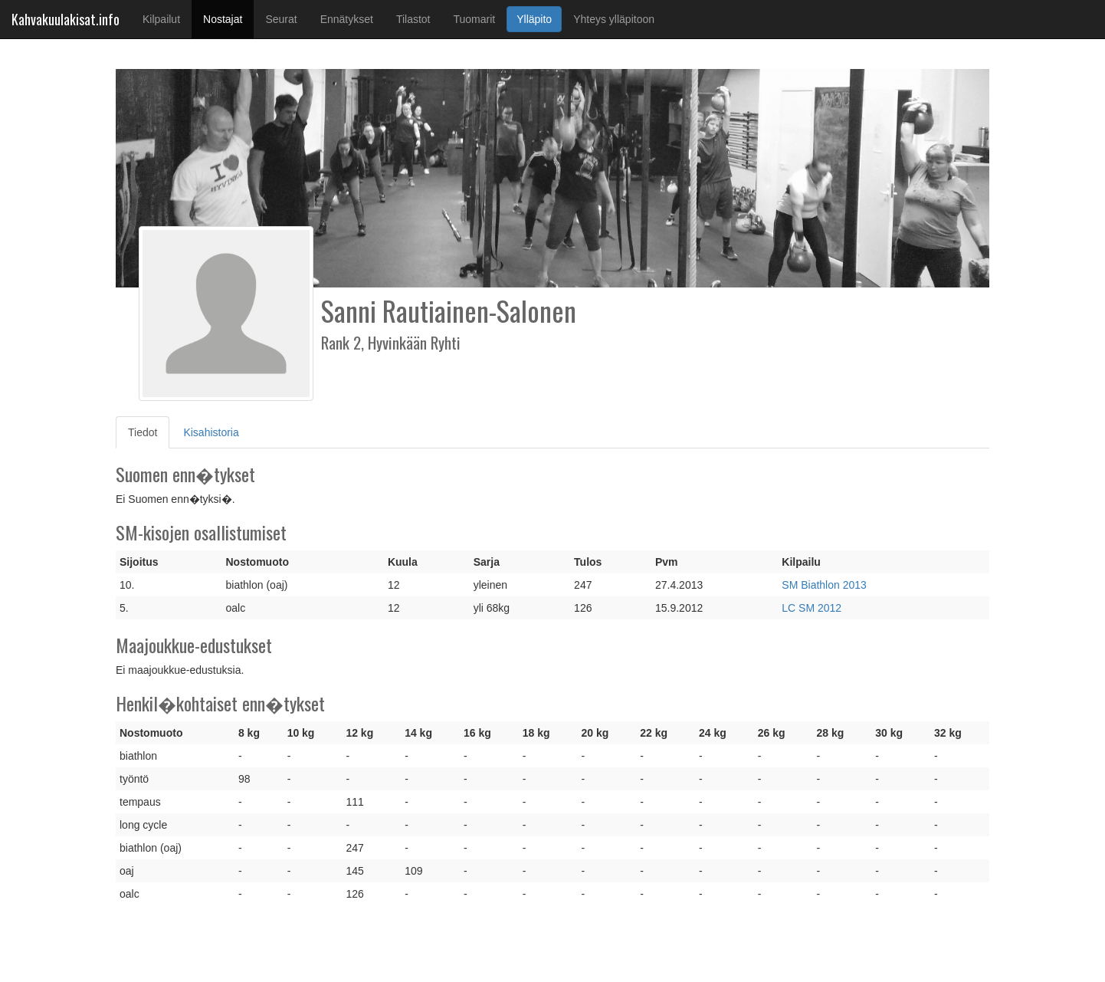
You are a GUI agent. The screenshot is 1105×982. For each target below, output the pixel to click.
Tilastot (413, 19)
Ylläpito (534, 19)
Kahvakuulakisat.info (65, 19)
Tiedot (148, 431)
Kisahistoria (210, 432)
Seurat (281, 19)
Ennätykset (346, 19)
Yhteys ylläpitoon (613, 19)
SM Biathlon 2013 (824, 585)
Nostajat (228, 18)
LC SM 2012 (811, 608)
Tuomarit (475, 19)
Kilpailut (161, 19)
